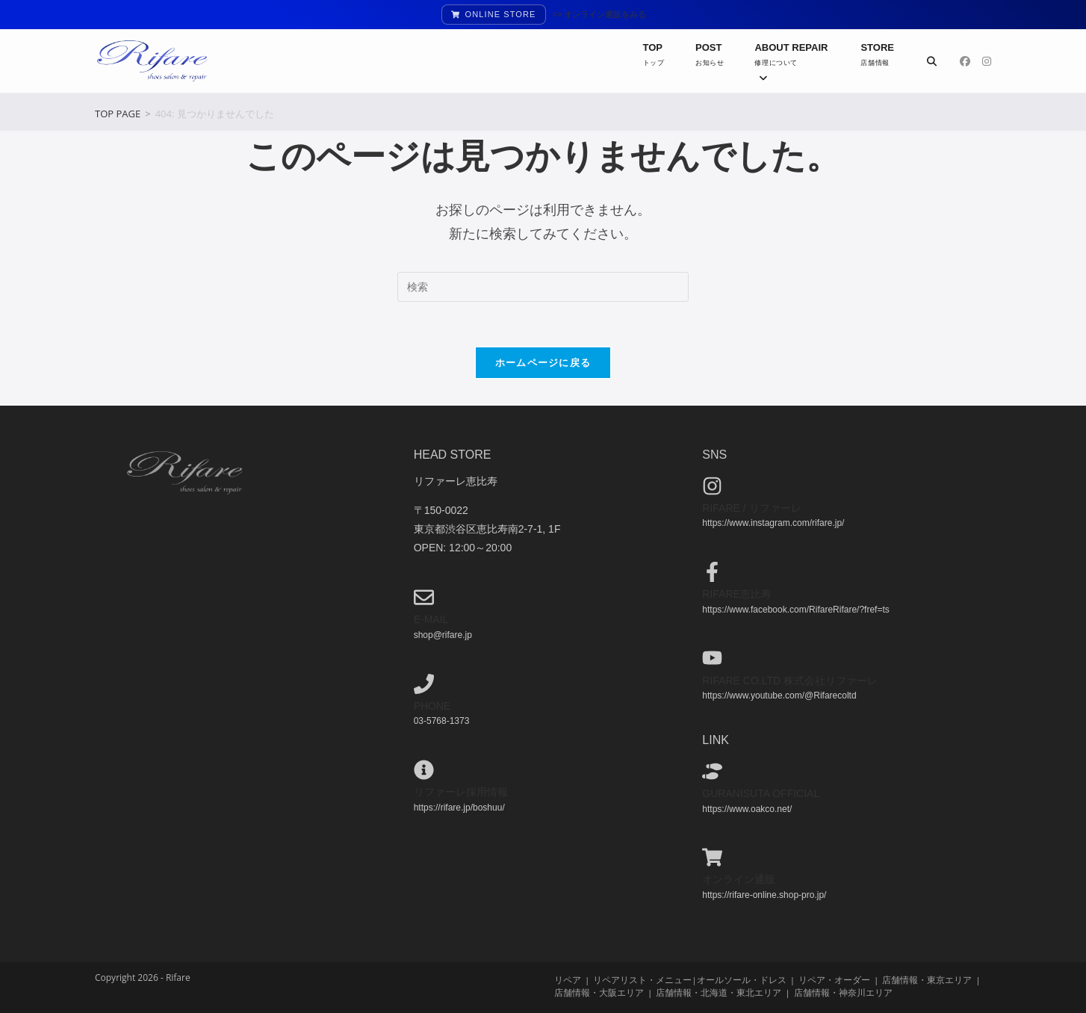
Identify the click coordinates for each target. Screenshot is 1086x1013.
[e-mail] (424, 597)
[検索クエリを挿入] (543, 287)
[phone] (424, 684)
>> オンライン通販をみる (600, 14)
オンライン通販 (738, 879)
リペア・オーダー (834, 979)
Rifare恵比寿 (737, 594)
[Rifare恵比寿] (712, 572)
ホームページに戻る (543, 362)
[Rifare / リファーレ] (712, 486)
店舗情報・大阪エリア (599, 992)
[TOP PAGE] (117, 113)
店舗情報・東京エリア (927, 979)
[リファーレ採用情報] (424, 770)
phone (432, 706)
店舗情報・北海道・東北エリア (718, 992)
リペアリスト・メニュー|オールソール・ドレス (689, 979)
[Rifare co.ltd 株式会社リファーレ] (712, 658)
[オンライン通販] (712, 857)
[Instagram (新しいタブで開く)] (986, 61)
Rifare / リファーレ (751, 508)
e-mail (431, 619)
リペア (567, 979)
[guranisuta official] (712, 771)
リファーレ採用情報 (461, 792)
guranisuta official (760, 793)
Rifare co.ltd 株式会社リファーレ (790, 681)
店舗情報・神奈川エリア (843, 992)
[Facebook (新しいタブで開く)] (965, 61)
